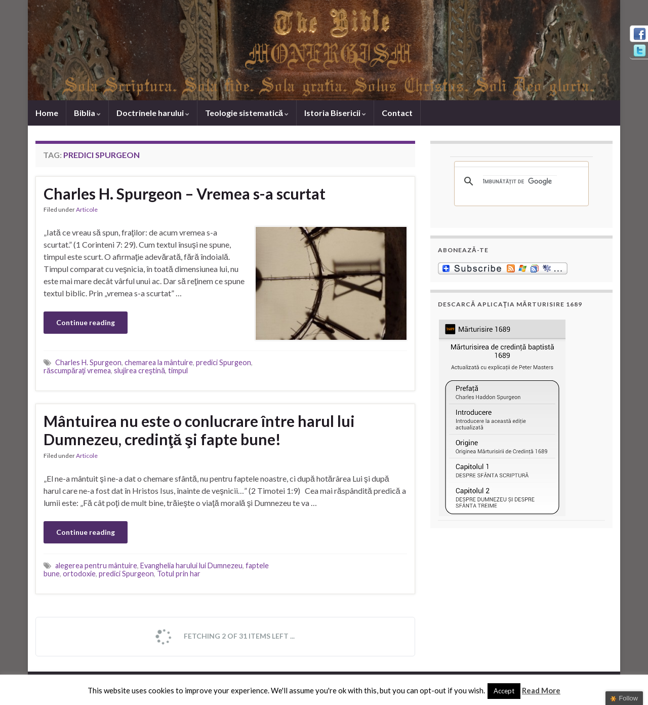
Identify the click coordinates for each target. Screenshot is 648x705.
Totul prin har (178, 573)
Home (46, 113)
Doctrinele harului (152, 113)
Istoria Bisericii (335, 113)
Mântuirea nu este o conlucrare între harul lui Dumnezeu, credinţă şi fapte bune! (199, 430)
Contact (397, 113)
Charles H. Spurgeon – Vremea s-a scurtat (185, 193)
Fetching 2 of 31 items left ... (224, 636)
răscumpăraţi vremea (77, 370)
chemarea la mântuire (159, 362)
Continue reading (85, 322)
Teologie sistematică (247, 113)
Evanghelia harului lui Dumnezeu (191, 565)
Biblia (87, 113)
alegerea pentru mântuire (96, 565)
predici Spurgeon (223, 362)
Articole (87, 209)
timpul (178, 370)
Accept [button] (504, 691)
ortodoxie (79, 573)
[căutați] (520, 181)
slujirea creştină (139, 370)
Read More (541, 690)
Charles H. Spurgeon (88, 362)
